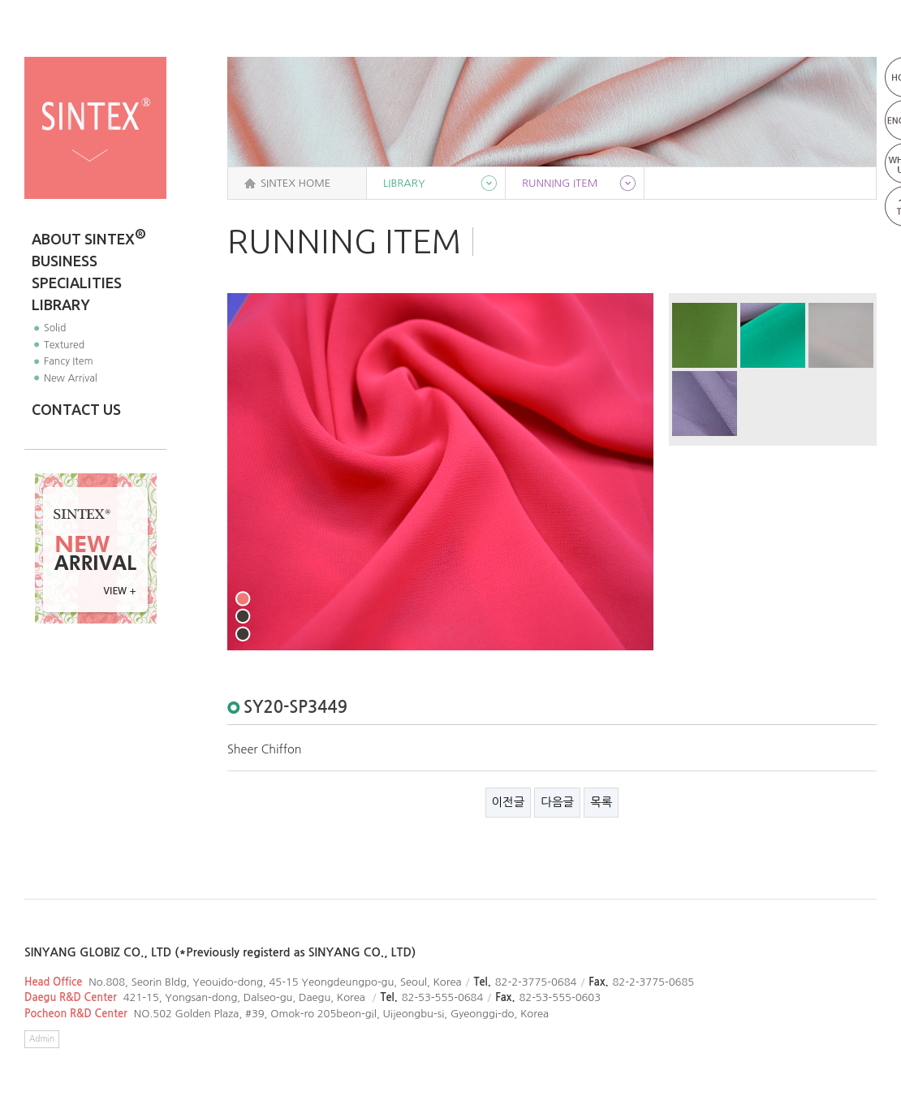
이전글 (508, 802)
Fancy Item (68, 361)
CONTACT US (76, 409)
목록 (601, 802)
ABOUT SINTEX (89, 237)
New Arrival (70, 378)
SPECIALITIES (77, 282)
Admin (41, 1038)
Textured (64, 344)
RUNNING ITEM (559, 183)
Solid (55, 327)
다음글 (557, 802)
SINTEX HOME (295, 183)
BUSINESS (64, 261)
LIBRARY (61, 304)
